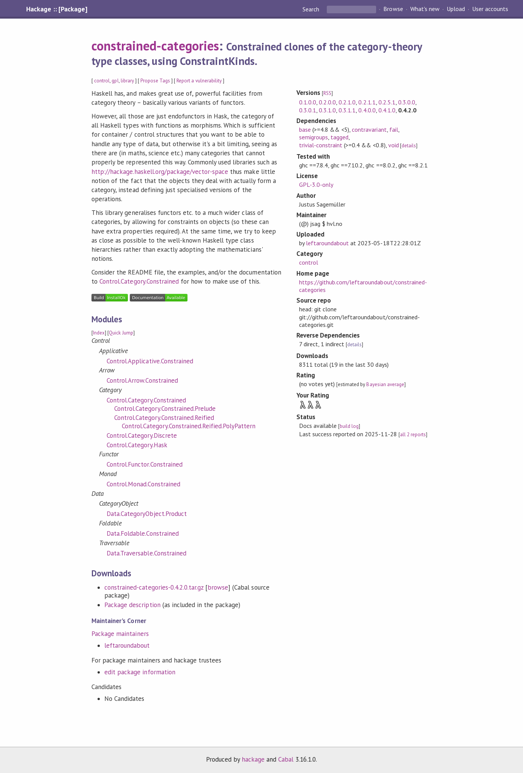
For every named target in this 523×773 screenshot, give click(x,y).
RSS (327, 93)
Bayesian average (385, 384)
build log (349, 426)
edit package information (139, 672)
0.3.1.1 (347, 110)
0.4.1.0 (386, 110)
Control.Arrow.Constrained (142, 380)
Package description (132, 605)
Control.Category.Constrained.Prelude (165, 408)
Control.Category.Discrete (142, 435)
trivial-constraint (320, 145)
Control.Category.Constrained (139, 281)
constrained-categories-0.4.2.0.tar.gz (153, 587)
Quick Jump (121, 333)
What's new (425, 9)
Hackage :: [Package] (56, 9)
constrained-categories (155, 45)
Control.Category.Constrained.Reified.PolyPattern (188, 426)
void (393, 145)
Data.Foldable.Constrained (143, 533)
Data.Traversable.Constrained (146, 553)
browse (218, 587)
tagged (339, 137)
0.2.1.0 (347, 102)
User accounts (490, 9)
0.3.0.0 (406, 102)
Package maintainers (119, 633)
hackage (253, 759)
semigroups (313, 137)
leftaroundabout (127, 645)
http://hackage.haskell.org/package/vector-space (159, 171)
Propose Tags (155, 80)
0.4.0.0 (366, 110)
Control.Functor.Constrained (145, 464)
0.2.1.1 (366, 102)
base (305, 129)
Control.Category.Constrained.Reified (164, 417)
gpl (115, 80)
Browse (393, 9)
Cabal (285, 759)
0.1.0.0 (307, 102)
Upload (456, 9)
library (127, 80)
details (409, 145)
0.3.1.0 (327, 110)
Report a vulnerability (199, 80)
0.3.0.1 (307, 110)
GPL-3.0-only (316, 184)
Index (99, 333)
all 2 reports (413, 434)
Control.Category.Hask (137, 445)
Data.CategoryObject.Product (147, 514)
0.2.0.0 (327, 102)
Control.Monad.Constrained (143, 484)
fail (393, 129)
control (102, 80)
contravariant (369, 129)
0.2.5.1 (386, 102)
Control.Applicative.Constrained (150, 361)
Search (311, 9)
